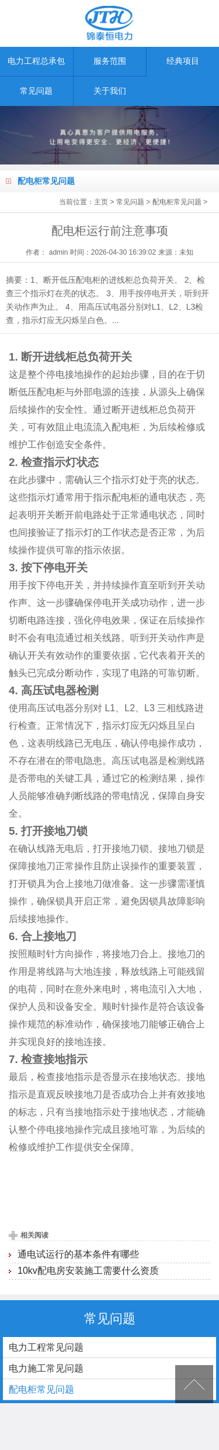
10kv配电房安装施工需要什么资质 (88, 1271)
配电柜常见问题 (176, 202)
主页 (101, 202)
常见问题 (36, 91)
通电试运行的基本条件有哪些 (78, 1254)
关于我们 (109, 91)
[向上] (194, 1384)
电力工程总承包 (36, 61)
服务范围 (109, 61)
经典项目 (182, 61)
